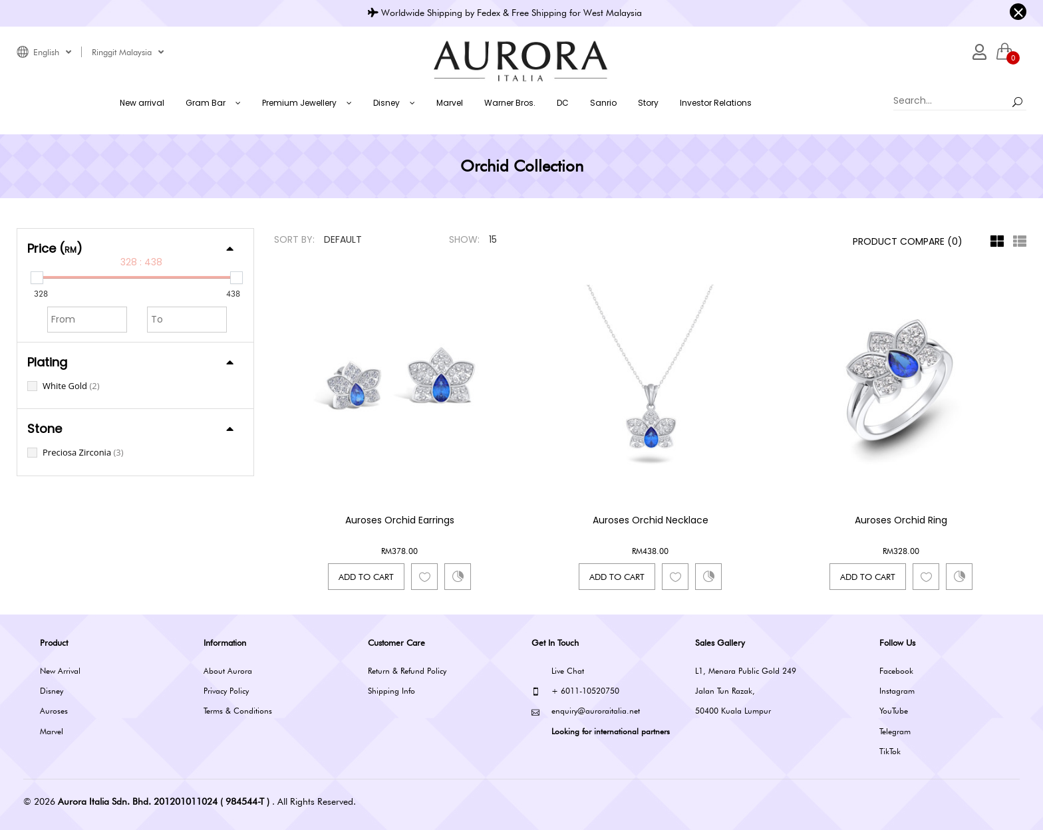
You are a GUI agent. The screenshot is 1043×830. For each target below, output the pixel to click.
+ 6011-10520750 (575, 691)
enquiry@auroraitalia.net (585, 711)
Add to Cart (366, 576)
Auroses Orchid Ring (901, 520)
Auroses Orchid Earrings (399, 520)
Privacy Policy (226, 691)
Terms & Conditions (238, 711)
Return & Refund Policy (407, 671)
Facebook (896, 671)
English (52, 52)
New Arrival (60, 671)
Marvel (51, 731)
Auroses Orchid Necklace (650, 520)
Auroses (54, 711)
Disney (51, 691)
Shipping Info (391, 691)
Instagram (897, 691)
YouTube (893, 711)
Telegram (895, 731)
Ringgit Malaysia (128, 52)
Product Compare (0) (908, 241)
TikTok (890, 751)
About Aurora (228, 671)
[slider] (37, 277)
